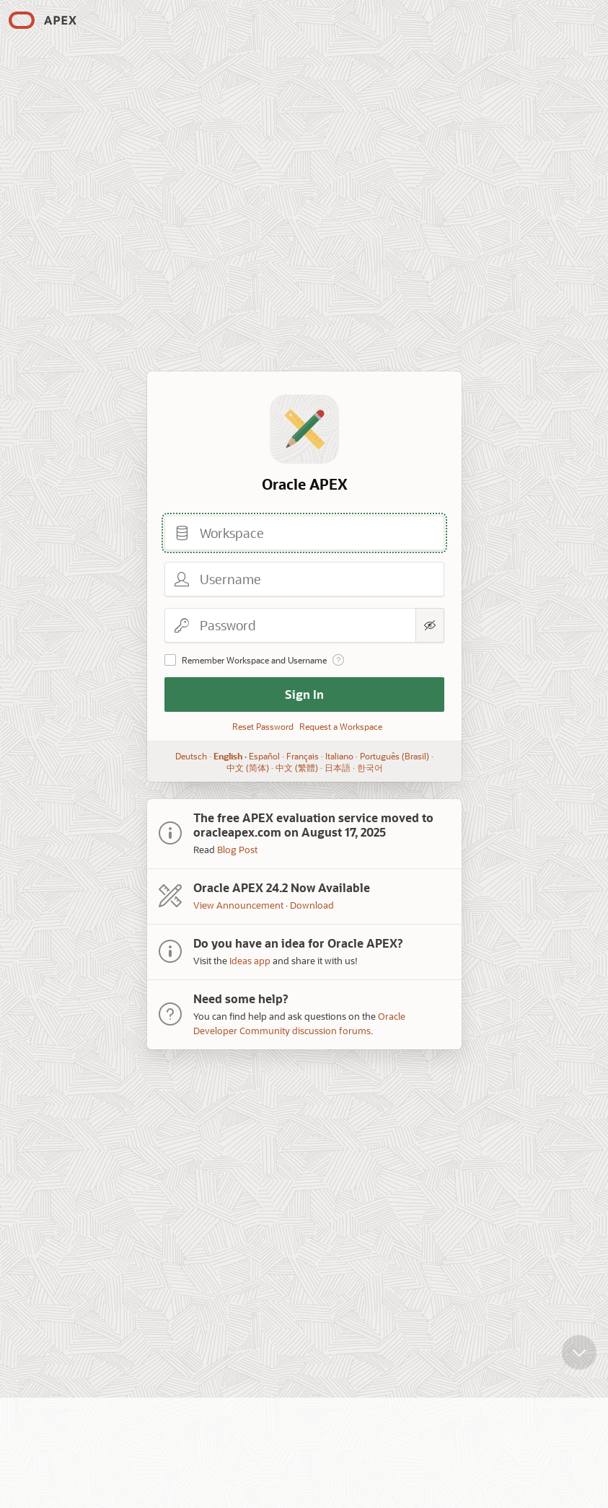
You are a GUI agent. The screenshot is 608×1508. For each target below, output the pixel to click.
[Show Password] (429, 625)
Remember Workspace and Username (254, 660)
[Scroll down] (579, 1363)
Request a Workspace (340, 726)
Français (302, 756)
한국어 (369, 767)
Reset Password (263, 726)
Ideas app (249, 960)
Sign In (304, 694)
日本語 (337, 767)
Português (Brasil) (394, 756)
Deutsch (191, 756)
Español (264, 756)
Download (312, 905)
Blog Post (237, 849)
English (227, 756)
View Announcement (238, 905)
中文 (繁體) (296, 767)
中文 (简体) (247, 767)
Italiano (339, 756)
